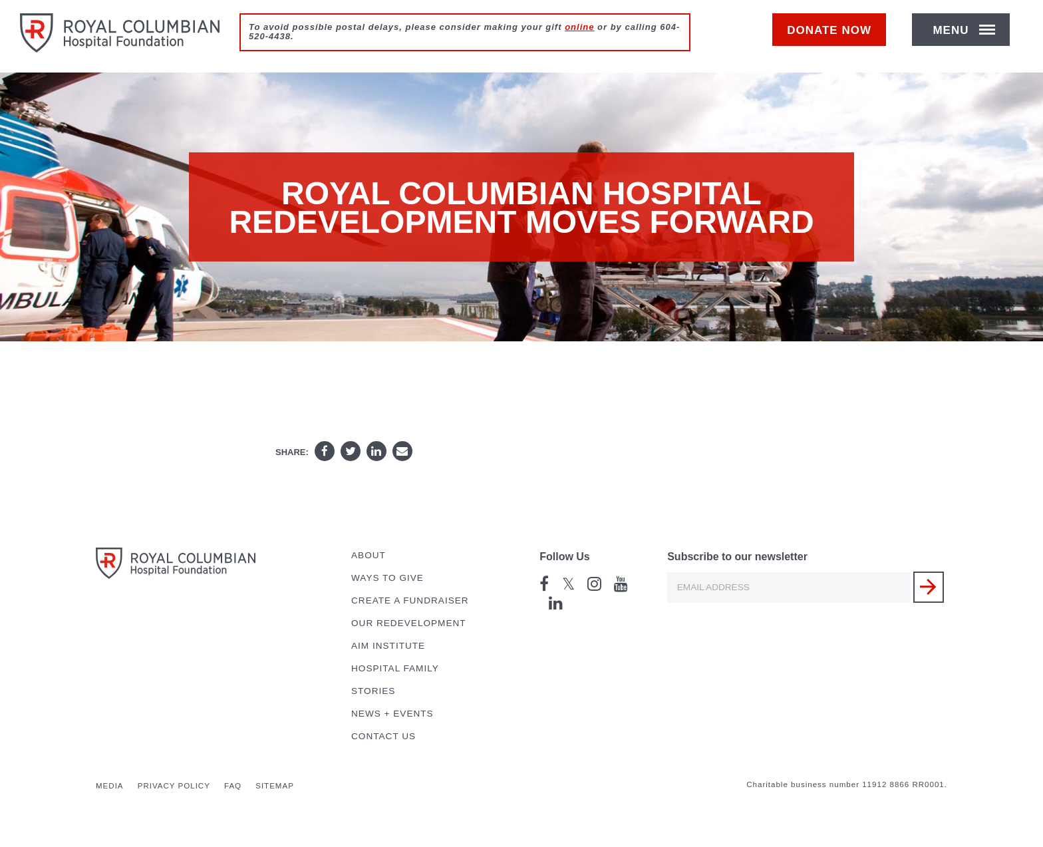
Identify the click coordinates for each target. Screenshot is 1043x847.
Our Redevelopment (408, 623)
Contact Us (383, 736)
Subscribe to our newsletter (737, 556)
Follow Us (564, 556)
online (579, 27)
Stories (373, 691)
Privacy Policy (174, 786)
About (368, 555)
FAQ (232, 786)
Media (110, 786)
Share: (292, 452)
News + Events (392, 714)
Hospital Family (395, 668)
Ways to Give (387, 578)
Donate (836, 37)
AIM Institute (388, 646)
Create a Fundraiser (410, 600)
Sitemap (274, 786)
